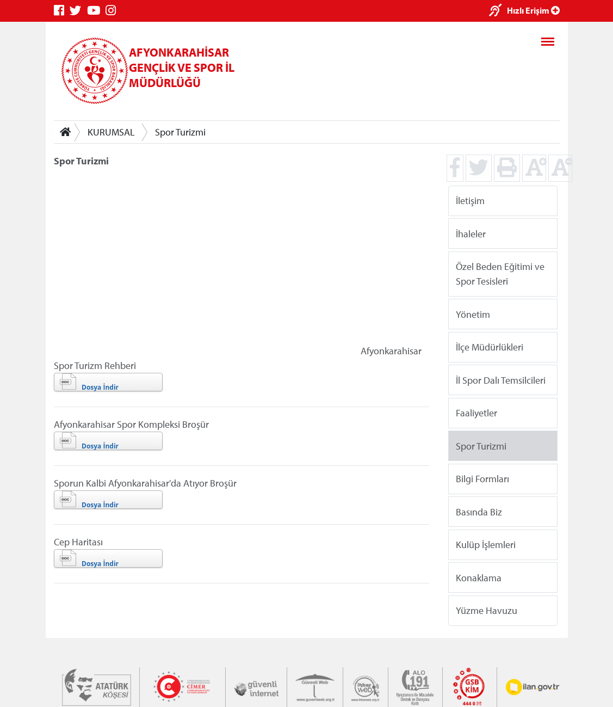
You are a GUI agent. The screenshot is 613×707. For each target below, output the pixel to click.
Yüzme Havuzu (486, 610)
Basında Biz (479, 511)
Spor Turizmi (180, 132)
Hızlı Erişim (533, 10)
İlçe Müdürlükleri (489, 347)
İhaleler (471, 233)
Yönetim (473, 314)
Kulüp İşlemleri (486, 544)
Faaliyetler (476, 413)
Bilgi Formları (482, 478)
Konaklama (478, 577)
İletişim (470, 200)
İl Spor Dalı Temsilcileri (501, 379)
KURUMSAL (111, 132)
